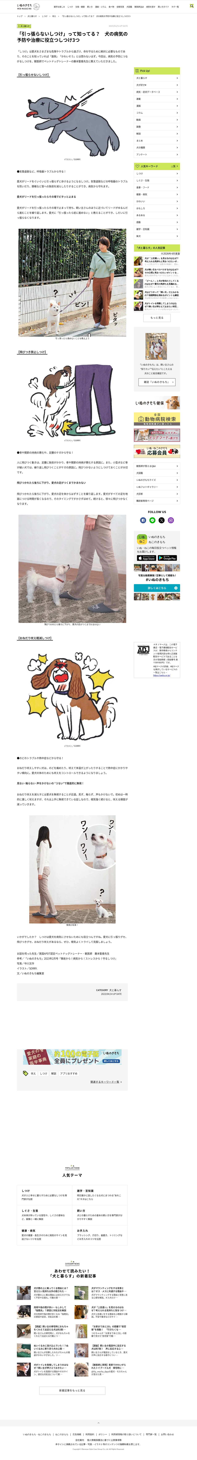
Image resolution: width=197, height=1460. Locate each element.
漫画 (138, 105)
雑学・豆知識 (142, 229)
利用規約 (90, 1434)
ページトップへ (98, 1423)
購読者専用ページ (145, 500)
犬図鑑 (129, 7)
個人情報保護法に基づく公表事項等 (104, 1440)
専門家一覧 (151, 1434)
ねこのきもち (61, 1434)
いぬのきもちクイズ (146, 479)
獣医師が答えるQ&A (146, 465)
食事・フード (142, 187)
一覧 (173, 166)
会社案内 (79, 1440)
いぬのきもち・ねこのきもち (37, 1434)
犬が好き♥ (141, 84)
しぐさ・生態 (142, 180)
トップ (19, 16)
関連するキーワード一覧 (104, 1082)
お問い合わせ (167, 1434)
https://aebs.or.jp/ (161, 675)
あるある (140, 215)
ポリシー (102, 1434)
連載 (138, 98)
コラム (139, 112)
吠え (54, 16)
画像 (138, 126)
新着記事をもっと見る (72, 1390)
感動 (138, 222)
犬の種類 (140, 147)
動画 (138, 119)
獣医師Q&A (139, 7)
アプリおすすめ (68, 1073)
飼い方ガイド (163, 7)
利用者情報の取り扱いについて (126, 1434)
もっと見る (157, 317)
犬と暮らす (32, 16)
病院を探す (150, 7)
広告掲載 (77, 1434)
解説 (53, 1073)
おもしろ (140, 208)
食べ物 (111, 7)
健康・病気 (141, 194)
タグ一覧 (175, 7)
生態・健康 (80, 7)
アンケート (141, 154)
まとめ (139, 140)
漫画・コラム (100, 7)
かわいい (140, 201)
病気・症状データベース (148, 91)
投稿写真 (120, 7)
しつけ (70, 7)
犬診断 (139, 493)
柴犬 (138, 236)
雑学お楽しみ (59, 7)
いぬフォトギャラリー (147, 486)
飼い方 (90, 7)
